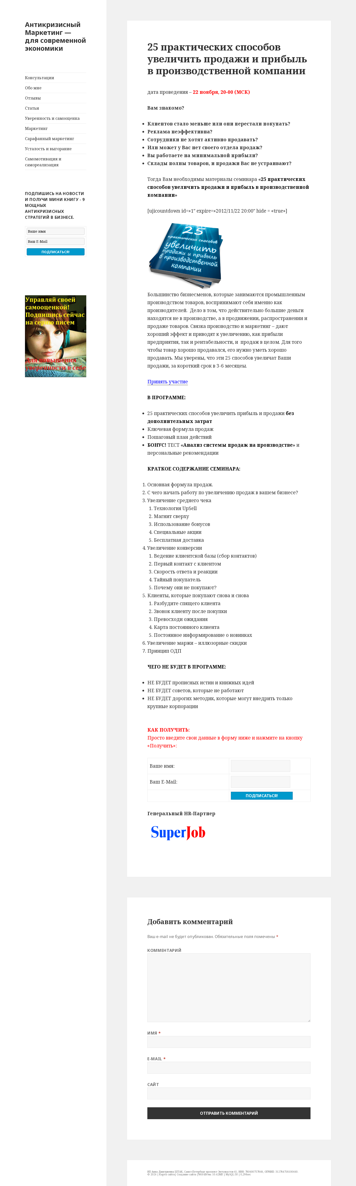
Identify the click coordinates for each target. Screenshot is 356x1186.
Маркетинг (36, 128)
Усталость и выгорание (48, 148)
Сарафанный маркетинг (49, 138)
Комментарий (164, 950)
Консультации (39, 77)
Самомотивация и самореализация (43, 162)
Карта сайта (167, 1174)
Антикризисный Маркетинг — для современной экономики (55, 36)
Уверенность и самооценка (52, 118)
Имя (154, 1033)
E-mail (156, 1059)
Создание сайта (186, 1174)
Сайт (153, 1084)
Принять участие (167, 381)
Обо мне (33, 88)
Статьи (32, 108)
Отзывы (33, 98)
